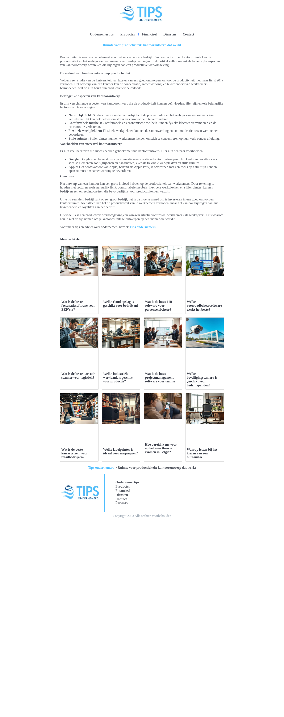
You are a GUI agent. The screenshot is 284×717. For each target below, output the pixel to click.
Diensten (169, 34)
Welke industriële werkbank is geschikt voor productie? (118, 377)
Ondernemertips (102, 34)
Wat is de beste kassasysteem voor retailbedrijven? (74, 453)
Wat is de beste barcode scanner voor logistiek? (78, 375)
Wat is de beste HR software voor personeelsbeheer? (158, 305)
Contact (188, 34)
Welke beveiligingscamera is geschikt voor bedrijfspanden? (202, 379)
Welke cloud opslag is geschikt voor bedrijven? (121, 303)
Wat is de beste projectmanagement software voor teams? (160, 377)
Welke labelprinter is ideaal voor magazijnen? (120, 451)
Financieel (149, 34)
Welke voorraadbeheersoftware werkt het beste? (204, 305)
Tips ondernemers (143, 227)
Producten (127, 34)
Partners (122, 502)
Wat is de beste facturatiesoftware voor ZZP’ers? (78, 305)
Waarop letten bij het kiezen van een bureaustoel (202, 453)
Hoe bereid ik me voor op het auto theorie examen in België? (161, 448)
